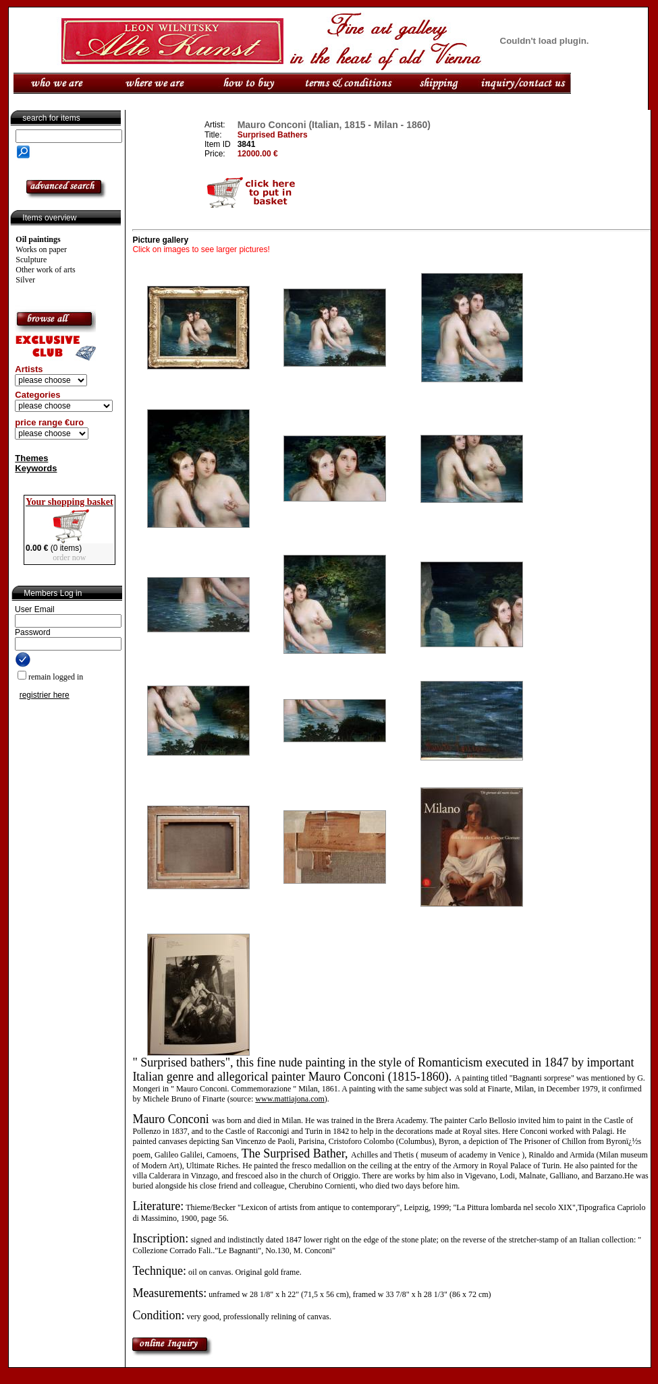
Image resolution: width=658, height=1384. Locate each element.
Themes (31, 458)
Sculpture (31, 259)
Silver (25, 279)
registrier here (45, 695)
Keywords (36, 468)
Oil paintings (38, 239)
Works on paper (41, 249)
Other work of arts (45, 269)
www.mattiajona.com (290, 1099)
